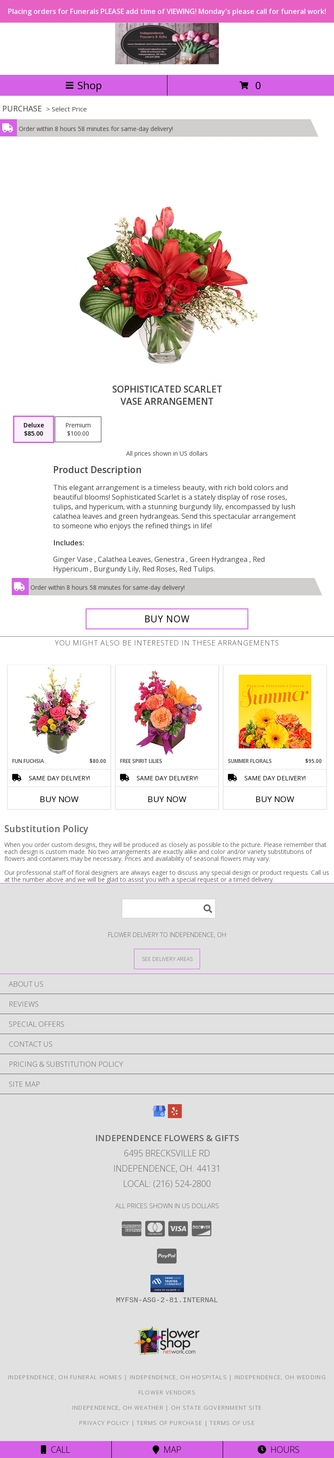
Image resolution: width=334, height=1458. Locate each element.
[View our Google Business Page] (159, 1115)
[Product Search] (169, 908)
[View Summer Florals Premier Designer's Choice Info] (275, 711)
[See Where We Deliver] (167, 958)
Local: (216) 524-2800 (167, 1183)
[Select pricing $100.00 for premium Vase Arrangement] (78, 429)
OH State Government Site (216, 1407)
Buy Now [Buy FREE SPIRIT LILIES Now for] (167, 799)
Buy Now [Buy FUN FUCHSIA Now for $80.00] (59, 799)
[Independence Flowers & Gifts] (167, 62)
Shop (83, 85)
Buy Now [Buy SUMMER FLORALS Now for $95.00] (274, 799)
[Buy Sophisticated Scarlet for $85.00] (167, 618)
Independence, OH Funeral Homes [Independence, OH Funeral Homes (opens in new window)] (65, 1377)
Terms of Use (232, 1423)
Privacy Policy (104, 1423)
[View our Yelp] (175, 1115)
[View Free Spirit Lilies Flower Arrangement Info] (167, 711)
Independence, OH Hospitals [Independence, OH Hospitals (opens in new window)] (178, 1377)
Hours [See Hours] (278, 1449)
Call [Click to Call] (55, 1449)
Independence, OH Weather (118, 1407)
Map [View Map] (167, 1449)
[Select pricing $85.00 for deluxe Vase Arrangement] (33, 429)
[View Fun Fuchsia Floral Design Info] (59, 711)
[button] (167, 1283)
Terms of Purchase (169, 1423)
